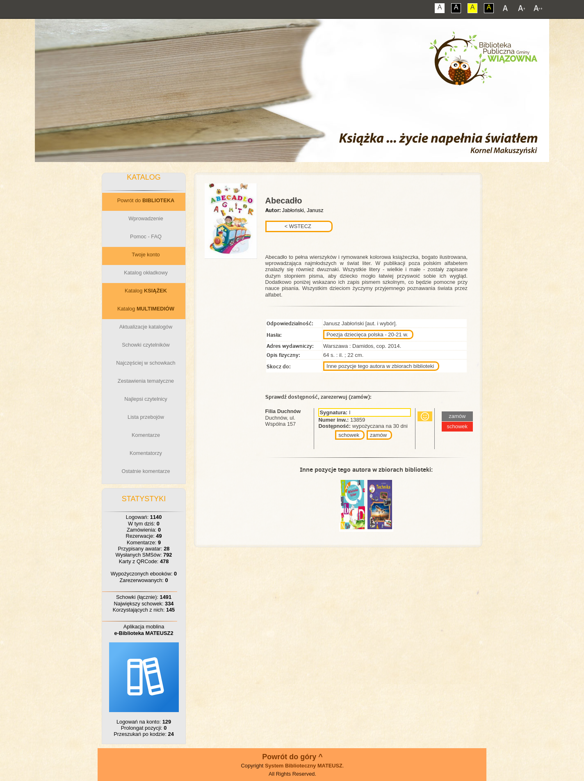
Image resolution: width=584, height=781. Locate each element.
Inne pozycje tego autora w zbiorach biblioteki (380, 366)
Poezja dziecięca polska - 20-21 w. (367, 334)
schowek (348, 435)
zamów (378, 435)
